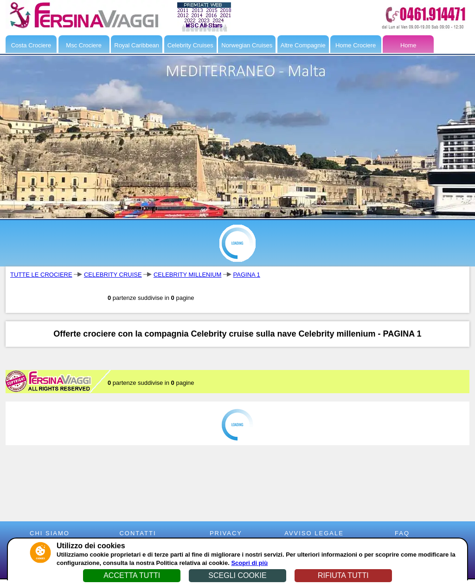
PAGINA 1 (246, 274)
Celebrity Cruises (190, 45)
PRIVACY (226, 533)
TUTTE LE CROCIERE (41, 274)
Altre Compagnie (303, 45)
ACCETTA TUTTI (131, 575)
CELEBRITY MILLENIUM (187, 274)
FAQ (402, 533)
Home (408, 45)
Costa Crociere (31, 45)
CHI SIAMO (50, 533)
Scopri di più (249, 562)
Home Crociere (355, 45)
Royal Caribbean (136, 45)
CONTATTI (137, 533)
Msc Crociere (84, 45)
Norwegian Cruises (246, 45)
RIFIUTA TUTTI (343, 575)
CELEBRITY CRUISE (113, 274)
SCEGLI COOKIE (237, 575)
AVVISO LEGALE (314, 533)
